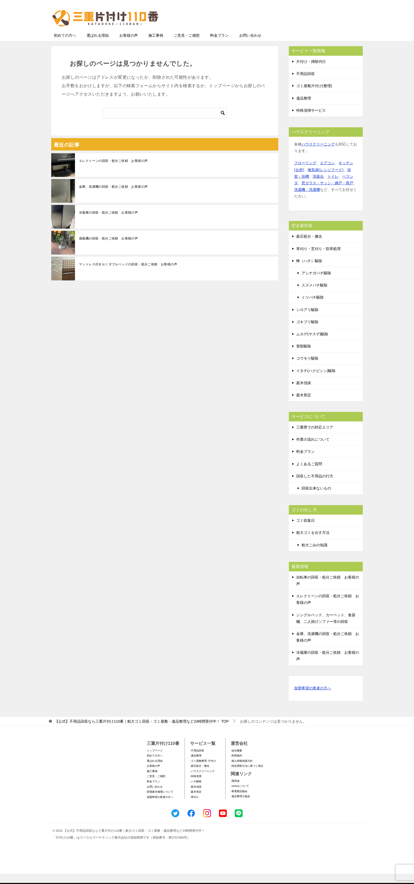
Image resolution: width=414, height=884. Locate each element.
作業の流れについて (313, 450)
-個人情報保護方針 (242, 771)
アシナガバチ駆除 (316, 283)
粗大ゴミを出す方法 (313, 543)
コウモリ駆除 (307, 368)
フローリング (305, 173)
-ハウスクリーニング (202, 781)
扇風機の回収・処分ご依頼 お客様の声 (108, 249)
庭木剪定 (303, 405)
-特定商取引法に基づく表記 (247, 776)
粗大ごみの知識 (314, 555)
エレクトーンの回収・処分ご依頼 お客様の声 (113, 171)
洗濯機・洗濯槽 (307, 200)
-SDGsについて (240, 796)
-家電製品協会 (239, 801)
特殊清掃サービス (311, 121)
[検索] (165, 123)
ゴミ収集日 (305, 531)
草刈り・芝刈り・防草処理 (318, 259)
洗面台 (318, 187)
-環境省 (235, 791)
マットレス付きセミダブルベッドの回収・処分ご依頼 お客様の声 (128, 274)
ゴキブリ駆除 (307, 332)
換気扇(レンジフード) (325, 180)
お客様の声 (128, 46)
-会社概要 (236, 760)
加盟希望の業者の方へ (312, 698)
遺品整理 (303, 108)
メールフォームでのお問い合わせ (314, 31)
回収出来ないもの (316, 498)
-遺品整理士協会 (240, 806)
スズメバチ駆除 (314, 295)
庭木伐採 (303, 393)
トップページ (155, 760)
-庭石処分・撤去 (199, 776)
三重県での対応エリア (314, 437)
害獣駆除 (303, 356)
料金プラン (219, 46)
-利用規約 (236, 765)
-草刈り (194, 807)
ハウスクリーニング (318, 154)
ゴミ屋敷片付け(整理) (314, 96)
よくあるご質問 (309, 474)
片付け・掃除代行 (311, 72)
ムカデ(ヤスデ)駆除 (312, 344)
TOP (142, 732)
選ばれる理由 (98, 46)
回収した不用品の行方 (314, 486)
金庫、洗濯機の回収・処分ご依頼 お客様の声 (113, 197)
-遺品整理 (195, 765)
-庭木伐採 (195, 797)
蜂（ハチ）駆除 (309, 271)
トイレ (332, 187)
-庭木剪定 (195, 802)
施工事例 (155, 46)
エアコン (327, 173)
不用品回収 (305, 84)
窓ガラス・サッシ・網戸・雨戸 (327, 193)
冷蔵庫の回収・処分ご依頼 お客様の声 (108, 223)
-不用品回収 (197, 760)
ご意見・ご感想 (187, 46)
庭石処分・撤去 (309, 246)
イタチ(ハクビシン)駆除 (316, 381)
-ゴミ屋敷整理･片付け (203, 771)
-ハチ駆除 (195, 791)
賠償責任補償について (160, 802)
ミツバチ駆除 (313, 307)
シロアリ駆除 (307, 320)
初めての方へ (65, 46)
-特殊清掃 (195, 786)
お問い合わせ (250, 46)
